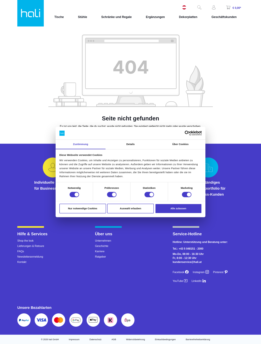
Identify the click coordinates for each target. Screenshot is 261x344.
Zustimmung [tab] (80, 144)
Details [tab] (130, 144)
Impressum (74, 339)
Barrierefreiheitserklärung (198, 339)
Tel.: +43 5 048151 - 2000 (188, 248)
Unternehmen (103, 240)
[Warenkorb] (233, 8)
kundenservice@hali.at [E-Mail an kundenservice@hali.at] (187, 262)
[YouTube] (180, 281)
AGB (114, 339)
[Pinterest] (220, 272)
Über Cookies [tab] (180, 144)
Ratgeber (100, 256)
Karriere (100, 251)
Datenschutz (96, 339)
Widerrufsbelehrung (135, 339)
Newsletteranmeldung (30, 256)
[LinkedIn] (199, 281)
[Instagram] (201, 272)
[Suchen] (199, 7)
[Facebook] (181, 272)
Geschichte (101, 246)
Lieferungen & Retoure (30, 246)
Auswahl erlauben (130, 208)
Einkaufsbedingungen (165, 339)
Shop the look (25, 240)
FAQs (20, 251)
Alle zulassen (178, 208)
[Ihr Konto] (213, 7)
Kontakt (21, 262)
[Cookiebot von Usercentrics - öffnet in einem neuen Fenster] (187, 133)
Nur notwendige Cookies (82, 208)
